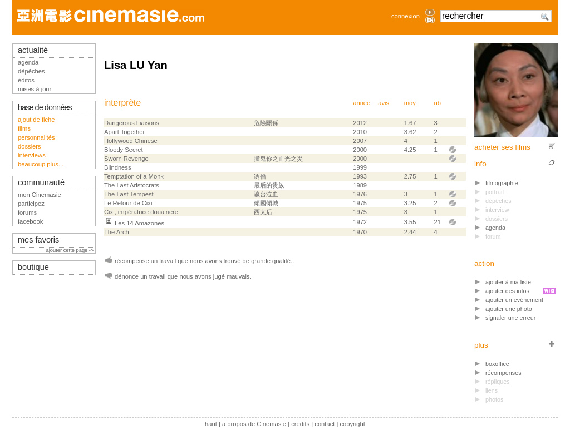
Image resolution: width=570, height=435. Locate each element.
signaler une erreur (510, 317)
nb (437, 103)
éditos (26, 80)
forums (27, 212)
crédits (300, 424)
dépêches (31, 71)
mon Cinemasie (39, 194)
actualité (33, 50)
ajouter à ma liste (508, 282)
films (24, 128)
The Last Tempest (129, 194)
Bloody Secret (123, 149)
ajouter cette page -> (70, 250)
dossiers (29, 146)
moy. (410, 103)
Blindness (117, 167)
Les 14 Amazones (139, 223)
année (361, 103)
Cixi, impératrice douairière (141, 212)
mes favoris (38, 239)
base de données (45, 107)
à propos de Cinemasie (254, 424)
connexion (405, 16)
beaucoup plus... (40, 164)
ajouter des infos (507, 291)
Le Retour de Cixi (128, 203)
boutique (33, 267)
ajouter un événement (514, 299)
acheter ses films (502, 147)
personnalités (36, 137)
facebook (30, 221)
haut (211, 424)
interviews (32, 155)
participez (31, 203)
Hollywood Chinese (131, 140)
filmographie (501, 183)
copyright (352, 424)
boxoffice (497, 363)
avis (383, 103)
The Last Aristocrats (131, 185)
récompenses (503, 372)
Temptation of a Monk (134, 176)
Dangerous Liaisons (131, 123)
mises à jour (34, 89)
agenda (495, 227)
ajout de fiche (36, 119)
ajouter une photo (508, 308)
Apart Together (124, 131)
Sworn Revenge (126, 158)
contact (325, 424)
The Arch (116, 232)
